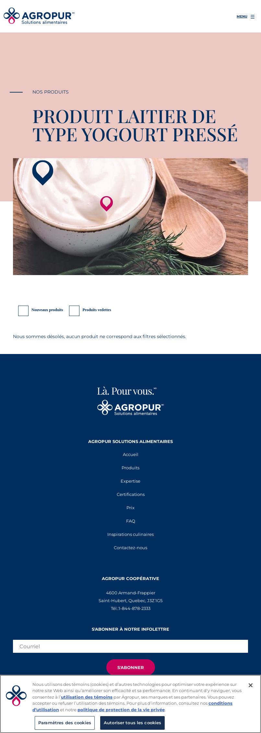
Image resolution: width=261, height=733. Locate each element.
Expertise (130, 481)
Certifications (131, 494)
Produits (130, 467)
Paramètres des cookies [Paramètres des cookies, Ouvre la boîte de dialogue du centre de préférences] (64, 722)
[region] (130, 704)
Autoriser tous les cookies (132, 722)
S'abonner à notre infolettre (130, 629)
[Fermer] (250, 685)
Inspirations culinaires (130, 534)
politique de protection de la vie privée (121, 709)
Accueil (130, 454)
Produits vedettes (96, 310)
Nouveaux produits (47, 310)
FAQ (130, 521)
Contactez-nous (130, 547)
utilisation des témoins (87, 697)
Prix (130, 507)
